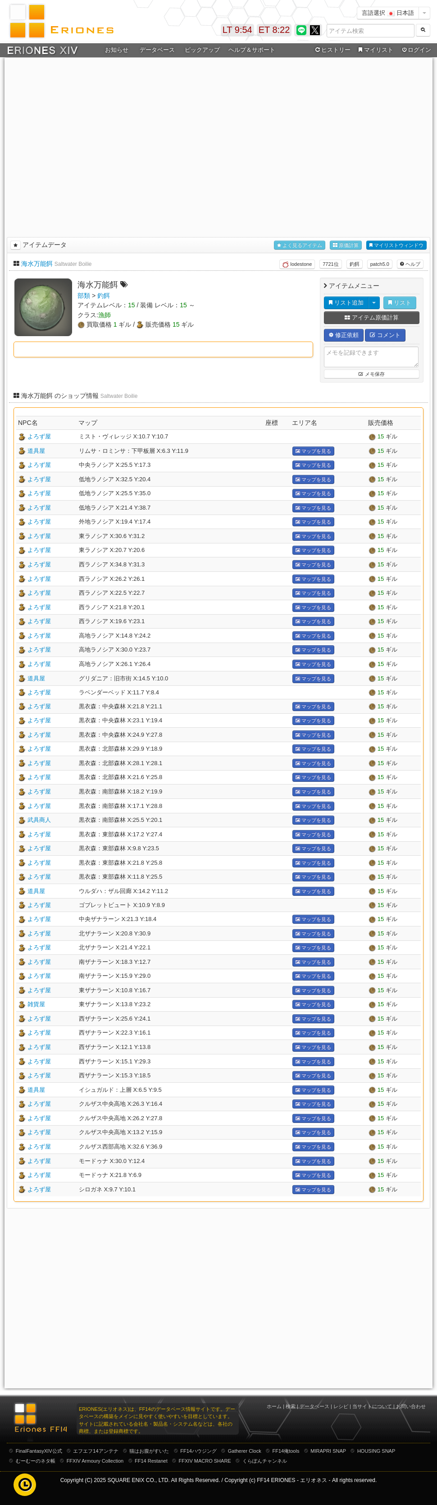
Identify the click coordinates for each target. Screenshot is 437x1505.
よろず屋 (39, 436)
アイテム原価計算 (372, 317)
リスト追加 (346, 302)
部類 (83, 295)
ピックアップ (202, 49)
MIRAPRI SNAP (328, 1451)
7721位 (330, 264)
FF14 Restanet (151, 1461)
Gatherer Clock (244, 1451)
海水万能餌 (37, 263)
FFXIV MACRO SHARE (205, 1461)
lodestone (297, 264)
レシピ (340, 1406)
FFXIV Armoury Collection (95, 1461)
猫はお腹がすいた (149, 1451)
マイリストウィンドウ (396, 245)
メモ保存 (371, 374)
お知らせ (116, 49)
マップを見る (313, 451)
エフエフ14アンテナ (95, 1451)
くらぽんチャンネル (264, 1461)
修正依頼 (344, 335)
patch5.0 (379, 264)
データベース (157, 49)
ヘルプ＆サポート (251, 49)
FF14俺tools (286, 1451)
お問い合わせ (411, 1406)
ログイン (416, 50)
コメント (385, 335)
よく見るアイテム (299, 245)
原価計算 (346, 245)
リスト (399, 302)
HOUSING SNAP (376, 1451)
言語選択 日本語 (388, 12)
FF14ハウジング (198, 1451)
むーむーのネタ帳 (35, 1461)
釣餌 (355, 264)
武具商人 (39, 819)
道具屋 (36, 450)
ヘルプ (410, 264)
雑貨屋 (36, 1004)
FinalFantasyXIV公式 (39, 1451)
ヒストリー (332, 50)
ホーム (274, 1406)
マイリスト (374, 50)
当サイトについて (372, 1406)
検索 (291, 1406)
